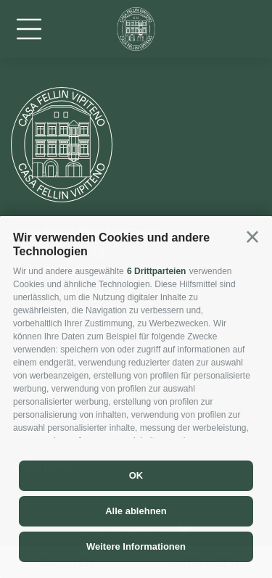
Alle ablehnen (136, 510)
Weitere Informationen (136, 546)
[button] (252, 237)
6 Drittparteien (156, 271)
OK (136, 475)
